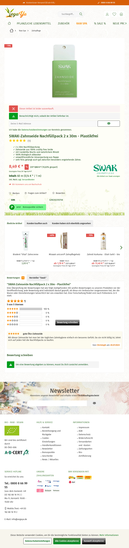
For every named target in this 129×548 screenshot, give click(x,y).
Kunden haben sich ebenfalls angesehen (71, 223)
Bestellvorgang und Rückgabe (51, 433)
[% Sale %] (100, 23)
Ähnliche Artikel (14, 223)
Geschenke (47, 456)
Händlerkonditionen (51, 445)
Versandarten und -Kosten (85, 443)
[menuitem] (121, 14)
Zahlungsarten (85, 448)
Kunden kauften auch (37, 223)
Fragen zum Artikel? (35, 193)
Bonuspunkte (48, 452)
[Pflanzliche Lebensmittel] (34, 23)
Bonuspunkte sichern (33, 207)
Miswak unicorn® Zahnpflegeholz (64, 254)
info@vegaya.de (19, 519)
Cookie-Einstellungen (48, 440)
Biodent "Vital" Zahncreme (25, 254)
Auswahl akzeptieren (94, 541)
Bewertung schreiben (67, 322)
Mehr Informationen (108, 535)
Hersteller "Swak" (37, 278)
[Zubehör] (64, 23)
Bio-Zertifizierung (85, 454)
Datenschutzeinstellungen (37, 541)
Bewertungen (15, 277)
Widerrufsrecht (86, 438)
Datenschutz (84, 434)
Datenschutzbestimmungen (34, 130)
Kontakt (46, 427)
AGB (80, 431)
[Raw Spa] (81, 23)
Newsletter (47, 448)
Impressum (84, 427)
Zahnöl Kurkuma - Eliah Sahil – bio (103, 254)
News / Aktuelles (50, 459)
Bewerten (58, 193)
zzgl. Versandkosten (26, 180)
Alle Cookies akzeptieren (67, 541)
